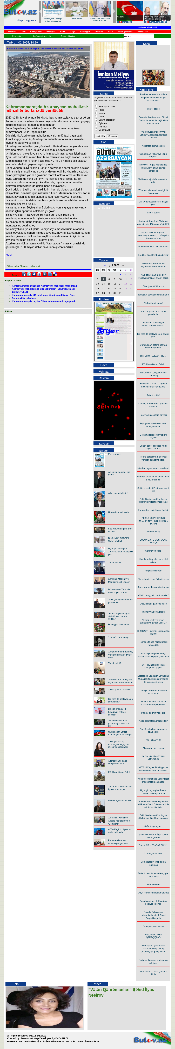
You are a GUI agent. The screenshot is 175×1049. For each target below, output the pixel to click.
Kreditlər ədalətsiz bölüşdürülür (153, 255)
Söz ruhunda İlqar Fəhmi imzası (153, 579)
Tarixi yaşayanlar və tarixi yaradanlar (153, 313)
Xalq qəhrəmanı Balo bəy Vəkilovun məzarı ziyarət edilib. (120, 654)
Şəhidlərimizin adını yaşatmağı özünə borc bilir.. (119, 723)
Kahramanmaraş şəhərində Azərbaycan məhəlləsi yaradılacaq (44, 286)
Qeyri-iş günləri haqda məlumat (153, 892)
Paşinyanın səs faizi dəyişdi (153, 415)
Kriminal (102, 126)
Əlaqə (20, 20)
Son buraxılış (114, 454)
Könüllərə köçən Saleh (119, 772)
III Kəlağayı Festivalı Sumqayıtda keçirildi (153, 632)
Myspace (34, 274)
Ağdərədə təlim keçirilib (151, 27)
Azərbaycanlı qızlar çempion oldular (117, 762)
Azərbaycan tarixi (106, 106)
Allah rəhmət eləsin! (117, 493)
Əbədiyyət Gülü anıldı (118, 624)
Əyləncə (102, 123)
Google (39, 274)
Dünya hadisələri (106, 120)
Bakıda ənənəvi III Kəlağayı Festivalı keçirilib (117, 712)
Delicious (55, 274)
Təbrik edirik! (77, 19)
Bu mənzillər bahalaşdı (24, 298)
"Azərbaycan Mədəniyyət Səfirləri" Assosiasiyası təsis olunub (153, 135)
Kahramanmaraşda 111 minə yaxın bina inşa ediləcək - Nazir (43, 295)
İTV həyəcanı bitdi (153, 853)
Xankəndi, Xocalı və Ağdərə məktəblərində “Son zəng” (119, 820)
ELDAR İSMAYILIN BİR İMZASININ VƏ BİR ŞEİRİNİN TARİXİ (153, 521)
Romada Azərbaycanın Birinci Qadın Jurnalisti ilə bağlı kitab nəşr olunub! (153, 120)
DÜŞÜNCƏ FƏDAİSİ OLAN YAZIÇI (118, 539)
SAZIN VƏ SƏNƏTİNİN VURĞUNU (153, 757)
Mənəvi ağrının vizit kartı (120, 800)
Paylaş (8, 255)
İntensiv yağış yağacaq (153, 611)
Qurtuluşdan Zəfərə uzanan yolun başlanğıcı (120, 733)
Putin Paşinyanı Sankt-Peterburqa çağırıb (154, 18)
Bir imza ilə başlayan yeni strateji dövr (153, 335)
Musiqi (101, 116)
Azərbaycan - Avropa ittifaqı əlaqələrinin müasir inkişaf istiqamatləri (53, 22)
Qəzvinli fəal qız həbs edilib (153, 603)
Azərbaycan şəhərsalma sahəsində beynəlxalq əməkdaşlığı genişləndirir (153, 948)
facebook (24, 274)
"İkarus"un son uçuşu (118, 637)
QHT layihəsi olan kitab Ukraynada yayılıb (153, 666)
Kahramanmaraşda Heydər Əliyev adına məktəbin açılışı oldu (44, 301)
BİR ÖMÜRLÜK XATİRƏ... (153, 356)
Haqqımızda (30, 20)
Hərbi (101, 110)
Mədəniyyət (104, 130)
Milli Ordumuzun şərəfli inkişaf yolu (153, 203)
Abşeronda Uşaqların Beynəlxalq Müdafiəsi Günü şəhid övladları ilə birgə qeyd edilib (153, 679)
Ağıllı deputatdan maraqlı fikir (153, 721)
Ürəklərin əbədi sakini (118, 512)
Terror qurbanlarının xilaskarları (153, 587)
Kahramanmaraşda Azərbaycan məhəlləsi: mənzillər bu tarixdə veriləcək (45, 48)
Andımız (120, 17)
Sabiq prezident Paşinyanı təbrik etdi (153, 489)
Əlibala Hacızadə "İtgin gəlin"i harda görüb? (153, 836)
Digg (45, 274)
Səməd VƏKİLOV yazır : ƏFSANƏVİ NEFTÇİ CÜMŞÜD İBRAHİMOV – (153, 235)
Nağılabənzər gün (153, 570)
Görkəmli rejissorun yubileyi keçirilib (153, 436)
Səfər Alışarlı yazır (153, 826)
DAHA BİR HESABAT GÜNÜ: (153, 845)
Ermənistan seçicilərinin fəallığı (153, 510)
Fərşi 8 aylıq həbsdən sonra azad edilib (153, 730)
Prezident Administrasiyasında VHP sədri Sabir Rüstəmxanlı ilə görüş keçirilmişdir (153, 804)
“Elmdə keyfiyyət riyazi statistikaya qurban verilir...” (119, 616)
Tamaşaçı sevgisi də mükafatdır (153, 294)
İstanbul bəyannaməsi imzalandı (153, 468)
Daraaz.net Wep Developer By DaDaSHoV (44, 1038)
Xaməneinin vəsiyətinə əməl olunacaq (153, 374)
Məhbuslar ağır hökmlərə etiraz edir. (153, 180)
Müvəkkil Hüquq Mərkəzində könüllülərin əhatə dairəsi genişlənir (153, 167)
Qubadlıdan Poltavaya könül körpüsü (100, 19)
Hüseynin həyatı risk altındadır (153, 246)
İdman (101, 113)
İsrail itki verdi (153, 884)
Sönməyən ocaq (153, 551)
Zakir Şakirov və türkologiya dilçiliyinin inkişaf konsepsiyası (118, 744)
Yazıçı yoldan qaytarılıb (119, 689)
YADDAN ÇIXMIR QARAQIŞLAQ (153, 936)
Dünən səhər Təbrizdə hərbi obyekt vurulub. (153, 447)
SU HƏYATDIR (153, 740)
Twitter (29, 274)
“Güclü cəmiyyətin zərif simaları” (153, 595)
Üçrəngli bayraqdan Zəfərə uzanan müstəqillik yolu (120, 551)
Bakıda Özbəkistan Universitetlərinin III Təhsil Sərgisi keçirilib (153, 915)
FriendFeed (50, 274)
